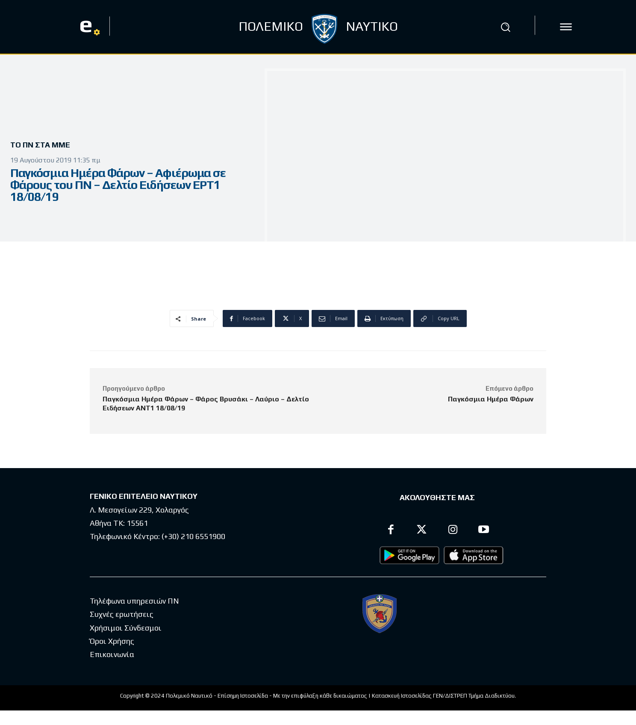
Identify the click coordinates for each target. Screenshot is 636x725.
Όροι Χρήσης (112, 641)
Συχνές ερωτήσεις (121, 614)
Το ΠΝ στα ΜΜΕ (43, 145)
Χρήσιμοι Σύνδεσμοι (126, 627)
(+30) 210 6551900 (193, 536)
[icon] (566, 27)
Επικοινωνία (112, 654)
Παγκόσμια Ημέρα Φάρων (490, 399)
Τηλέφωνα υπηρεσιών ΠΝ (134, 600)
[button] (505, 27)
